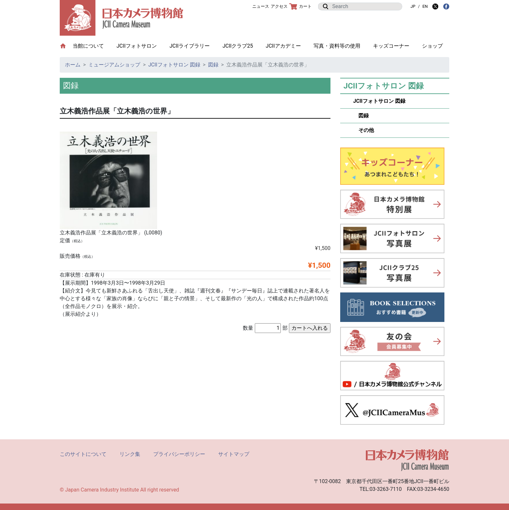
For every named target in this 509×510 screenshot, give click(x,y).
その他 (363, 130)
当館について (91, 45)
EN (425, 6)
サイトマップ (233, 454)
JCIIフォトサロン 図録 (174, 65)
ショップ (432, 46)
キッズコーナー (391, 46)
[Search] (365, 6)
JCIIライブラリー (189, 46)
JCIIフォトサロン (137, 46)
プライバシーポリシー (179, 454)
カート (300, 6)
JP (412, 6)
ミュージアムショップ (114, 65)
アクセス (279, 6)
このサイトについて (83, 454)
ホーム (73, 65)
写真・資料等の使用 (337, 46)
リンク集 (129, 454)
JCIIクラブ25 (237, 46)
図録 (213, 65)
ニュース (260, 6)
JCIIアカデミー (283, 46)
